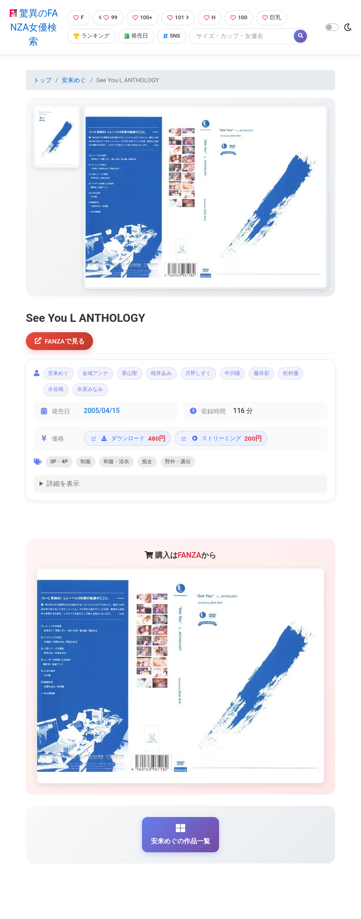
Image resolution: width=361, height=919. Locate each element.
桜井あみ (183, 375)
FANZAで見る (60, 342)
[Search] (246, 36)
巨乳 (278, 17)
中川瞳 (267, 375)
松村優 (58, 393)
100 (244, 17)
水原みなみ (133, 393)
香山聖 (145, 375)
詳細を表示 (63, 491)
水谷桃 (93, 393)
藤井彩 (301, 375)
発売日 (138, 36)
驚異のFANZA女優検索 (32, 27)
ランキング (91, 36)
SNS (175, 36)
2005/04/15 (102, 416)
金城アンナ (105, 375)
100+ (143, 17)
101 (180, 17)
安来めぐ (74, 80)
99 (108, 17)
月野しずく (226, 375)
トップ (42, 80)
